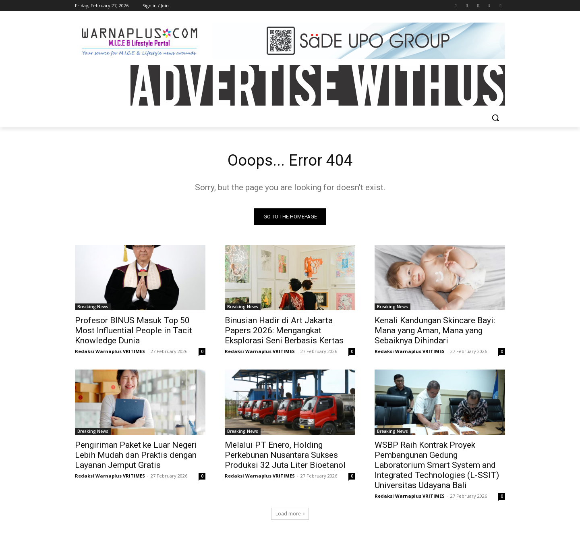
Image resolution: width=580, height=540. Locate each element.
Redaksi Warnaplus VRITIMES (110, 352)
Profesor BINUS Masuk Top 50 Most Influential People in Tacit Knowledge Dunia (133, 331)
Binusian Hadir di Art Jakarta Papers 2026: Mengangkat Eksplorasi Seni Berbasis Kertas (284, 331)
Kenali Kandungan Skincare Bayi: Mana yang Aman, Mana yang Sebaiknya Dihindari (435, 331)
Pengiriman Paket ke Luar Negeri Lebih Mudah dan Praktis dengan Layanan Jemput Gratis (136, 456)
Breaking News (92, 307)
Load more (290, 514)
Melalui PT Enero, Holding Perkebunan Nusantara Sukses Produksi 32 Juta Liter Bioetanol (285, 456)
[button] (495, 117)
